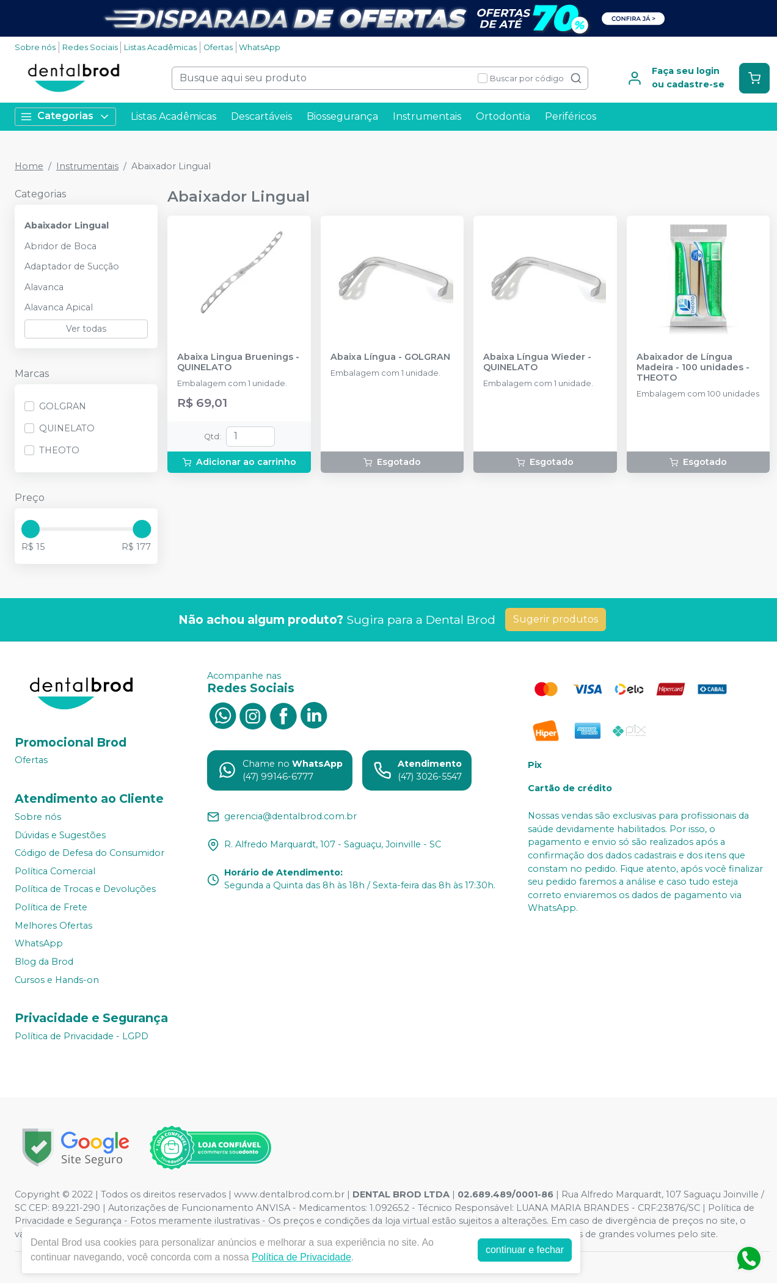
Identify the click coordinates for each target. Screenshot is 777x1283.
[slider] (30, 529)
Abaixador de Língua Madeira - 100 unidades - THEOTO (693, 368)
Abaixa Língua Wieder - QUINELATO (537, 362)
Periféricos (570, 116)
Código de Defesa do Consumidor (89, 852)
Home (29, 166)
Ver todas (86, 328)
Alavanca (44, 287)
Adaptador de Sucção (71, 266)
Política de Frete (51, 907)
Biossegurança (342, 116)
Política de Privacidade (301, 1257)
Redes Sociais (90, 47)
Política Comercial (55, 871)
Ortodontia (503, 116)
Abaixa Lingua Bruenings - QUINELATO (238, 362)
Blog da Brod (44, 961)
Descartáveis (261, 116)
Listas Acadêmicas (160, 47)
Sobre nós (35, 47)
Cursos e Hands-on (57, 979)
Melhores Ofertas (53, 925)
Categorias (65, 116)
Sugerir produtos (555, 619)
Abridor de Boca (60, 246)
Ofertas (218, 47)
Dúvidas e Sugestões (60, 835)
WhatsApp (259, 47)
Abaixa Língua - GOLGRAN (390, 357)
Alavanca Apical (58, 307)
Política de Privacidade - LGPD (81, 1036)
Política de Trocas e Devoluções (85, 889)
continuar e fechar (525, 1250)
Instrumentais (427, 116)
